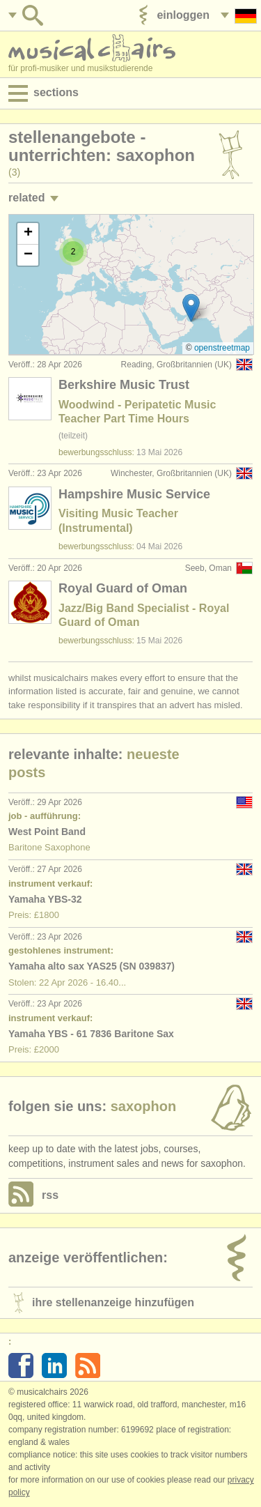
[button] (191, 307)
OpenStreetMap (222, 348)
